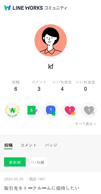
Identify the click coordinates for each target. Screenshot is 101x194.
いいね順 (36, 162)
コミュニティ (55, 8)
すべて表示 (83, 123)
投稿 (8, 145)
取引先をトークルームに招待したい (41, 188)
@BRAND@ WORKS (23, 7)
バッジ (51, 145)
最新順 (15, 162)
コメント (28, 145)
